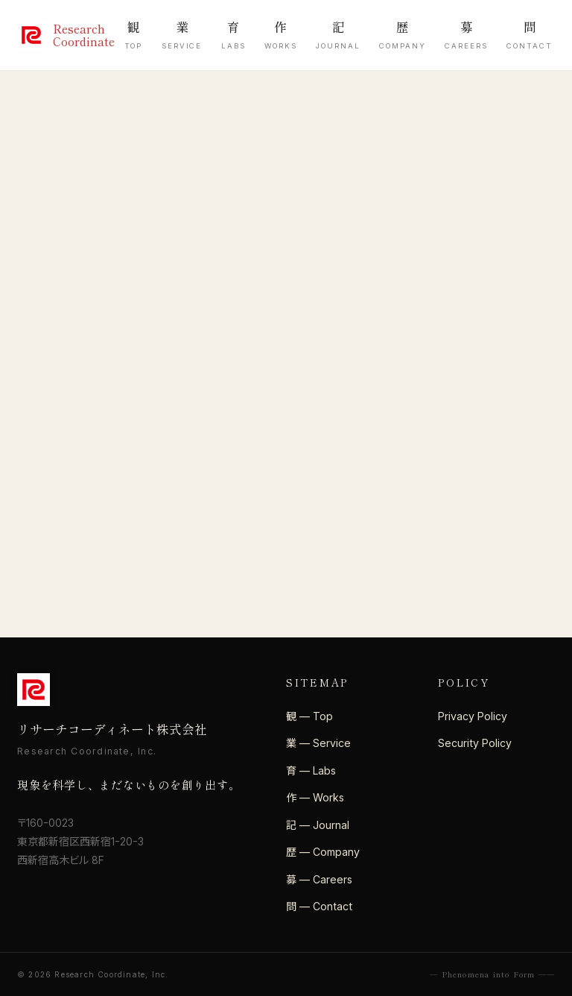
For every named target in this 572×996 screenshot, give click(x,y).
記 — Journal (317, 825)
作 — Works (315, 797)
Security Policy (475, 743)
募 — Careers (319, 879)
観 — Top (309, 716)
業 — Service (318, 743)
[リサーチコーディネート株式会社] (57, 35)
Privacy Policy (472, 716)
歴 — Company (323, 851)
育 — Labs (311, 770)
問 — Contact (319, 906)
